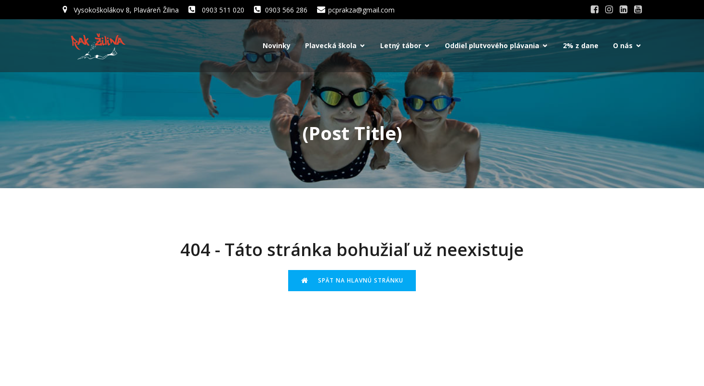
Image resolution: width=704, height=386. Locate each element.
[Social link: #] (594, 9)
